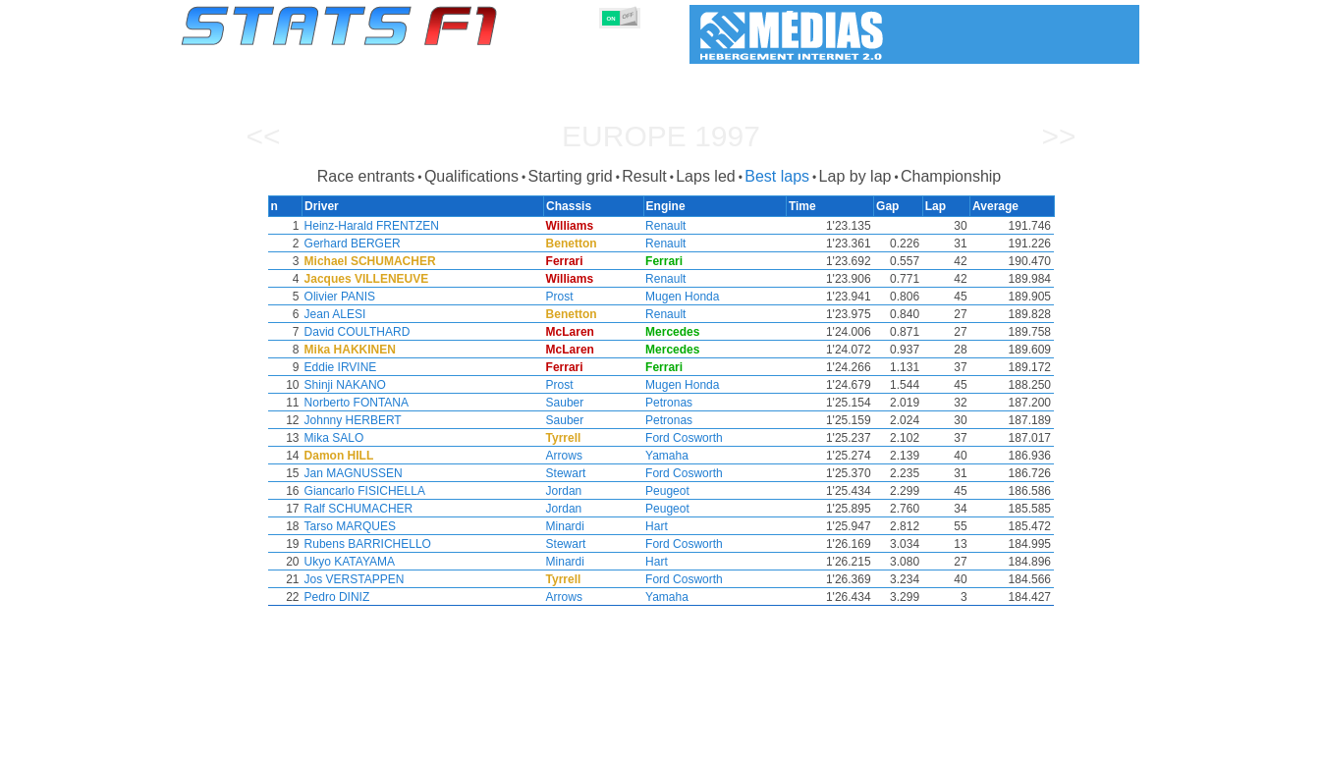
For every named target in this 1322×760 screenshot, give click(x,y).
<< (263, 136)
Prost (561, 296)
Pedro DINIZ (335, 597)
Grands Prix (405, 741)
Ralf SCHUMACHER (357, 509)
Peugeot (669, 491)
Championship (951, 176)
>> (1058, 136)
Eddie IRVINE (339, 367)
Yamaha (668, 455)
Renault (667, 226)
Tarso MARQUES (348, 526)
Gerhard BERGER (351, 243)
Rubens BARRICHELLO (366, 544)
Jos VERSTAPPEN (353, 579)
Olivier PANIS (338, 296)
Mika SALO (332, 438)
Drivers (484, 741)
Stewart (567, 473)
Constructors (565, 741)
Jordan (565, 491)
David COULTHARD (356, 332)
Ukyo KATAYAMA (348, 562)
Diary (903, 741)
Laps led (706, 176)
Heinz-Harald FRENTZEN (370, 226)
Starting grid (569, 176)
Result (644, 176)
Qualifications (471, 176)
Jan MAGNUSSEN (352, 473)
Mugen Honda (684, 296)
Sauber (566, 402)
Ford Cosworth (686, 438)
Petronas (670, 402)
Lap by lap (855, 176)
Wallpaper (1026, 741)
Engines (650, 741)
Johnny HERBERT (351, 420)
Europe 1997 (661, 136)
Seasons (323, 741)
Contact (1100, 741)
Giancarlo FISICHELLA (363, 491)
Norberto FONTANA (355, 402)
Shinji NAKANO (343, 385)
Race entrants (366, 176)
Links (958, 741)
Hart (658, 526)
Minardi (566, 526)
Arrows (565, 455)
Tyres (712, 741)
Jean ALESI (333, 314)
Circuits (842, 741)
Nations (774, 741)
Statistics (248, 741)
